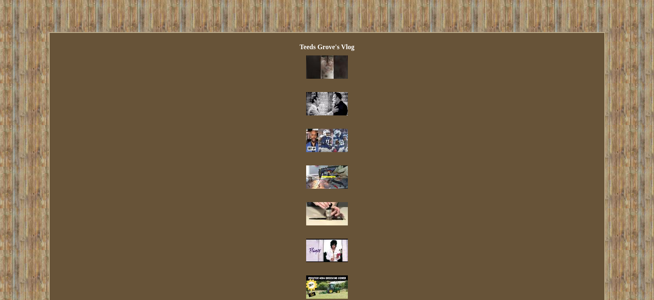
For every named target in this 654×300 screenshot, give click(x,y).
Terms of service (393, 197)
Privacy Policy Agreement (335, 197)
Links (262, 197)
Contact (287, 197)
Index (239, 197)
